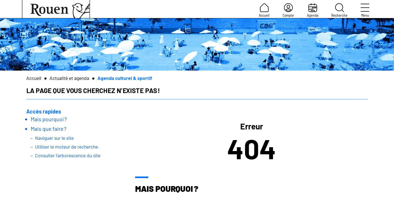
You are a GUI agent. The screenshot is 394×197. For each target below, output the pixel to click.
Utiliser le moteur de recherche (66, 147)
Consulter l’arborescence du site (67, 155)
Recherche (339, 10)
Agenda (312, 10)
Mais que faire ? (48, 128)
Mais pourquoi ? (49, 119)
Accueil (264, 10)
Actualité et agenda (69, 78)
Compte (288, 10)
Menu (365, 10)
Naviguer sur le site (54, 138)
